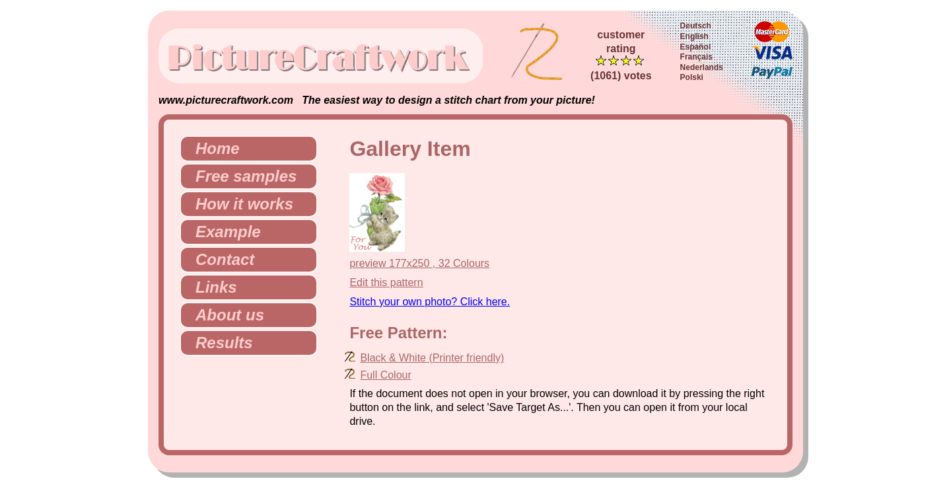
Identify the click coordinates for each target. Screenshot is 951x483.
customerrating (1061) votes (621, 55)
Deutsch (695, 25)
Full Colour (385, 375)
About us (224, 315)
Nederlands (701, 67)
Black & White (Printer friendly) (432, 357)
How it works (239, 204)
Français (696, 56)
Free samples (241, 176)
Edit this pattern (386, 282)
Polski (691, 77)
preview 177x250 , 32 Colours (419, 263)
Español (695, 47)
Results (219, 343)
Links (211, 287)
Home (212, 148)
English (694, 36)
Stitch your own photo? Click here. (429, 301)
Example (223, 232)
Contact (219, 259)
